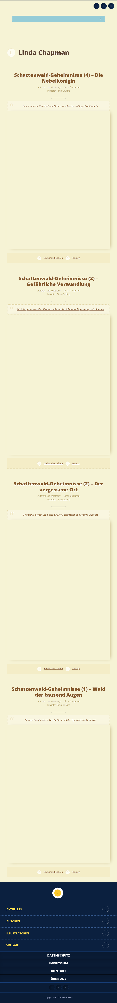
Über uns (58, 979)
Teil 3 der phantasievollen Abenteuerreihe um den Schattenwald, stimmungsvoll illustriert (60, 309)
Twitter (111, 6)
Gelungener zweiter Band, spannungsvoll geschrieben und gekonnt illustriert (60, 514)
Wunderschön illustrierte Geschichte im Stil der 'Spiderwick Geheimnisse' (60, 720)
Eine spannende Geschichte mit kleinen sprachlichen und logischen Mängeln (60, 106)
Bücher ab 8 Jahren (53, 258)
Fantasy (76, 258)
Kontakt (58, 971)
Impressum (58, 963)
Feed (96, 6)
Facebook (104, 6)
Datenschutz (58, 955)
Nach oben (57, 892)
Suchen (101, 19)
